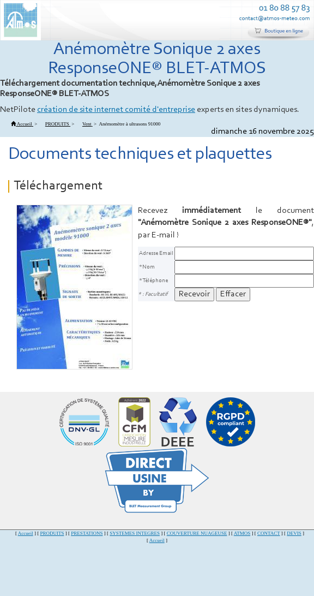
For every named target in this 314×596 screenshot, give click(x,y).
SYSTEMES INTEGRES (135, 533)
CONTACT (268, 533)
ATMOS (242, 533)
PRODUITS (52, 533)
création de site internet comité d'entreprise (116, 109)
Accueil (25, 533)
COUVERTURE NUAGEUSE (197, 533)
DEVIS (294, 533)
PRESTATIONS (86, 533)
